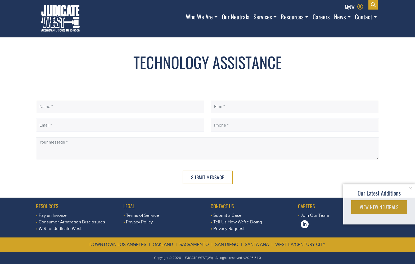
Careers (321, 16)
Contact (363, 16)
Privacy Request (229, 228)
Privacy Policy (139, 222)
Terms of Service (142, 215)
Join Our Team (315, 215)
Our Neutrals (235, 16)
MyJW (350, 6)
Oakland (163, 244)
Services (263, 16)
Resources (292, 16)
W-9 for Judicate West (60, 228)
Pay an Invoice (53, 215)
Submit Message (207, 177)
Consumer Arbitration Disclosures (72, 222)
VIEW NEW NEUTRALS (379, 207)
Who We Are (199, 16)
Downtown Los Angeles (117, 244)
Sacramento (194, 244)
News (340, 16)
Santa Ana (257, 244)
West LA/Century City (300, 244)
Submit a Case (227, 215)
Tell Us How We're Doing (237, 222)
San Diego (226, 244)
